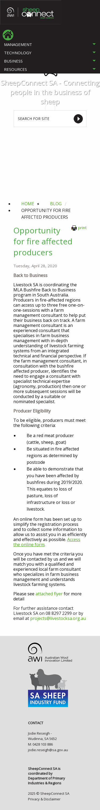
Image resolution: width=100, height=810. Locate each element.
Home (27, 204)
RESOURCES (15, 69)
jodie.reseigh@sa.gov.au (48, 749)
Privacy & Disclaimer (44, 799)
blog (56, 204)
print (79, 227)
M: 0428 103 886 (40, 744)
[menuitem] (8, 35)
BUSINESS (13, 61)
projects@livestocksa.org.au (58, 618)
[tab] (50, 44)
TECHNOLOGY (17, 52)
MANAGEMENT (18, 44)
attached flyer (49, 594)
